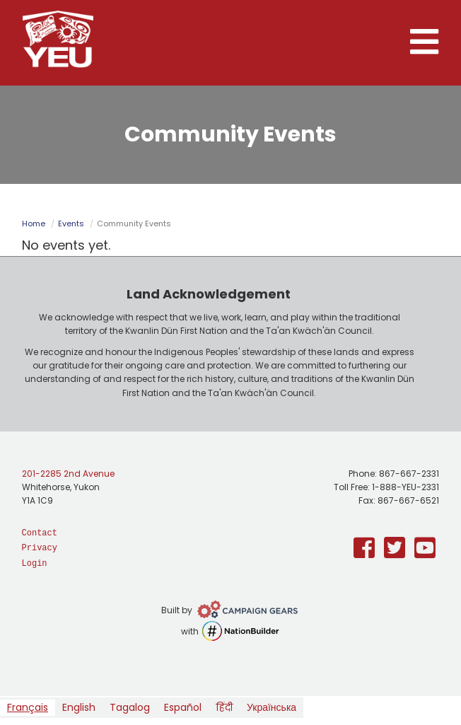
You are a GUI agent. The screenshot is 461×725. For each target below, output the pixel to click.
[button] (424, 42)
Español (183, 707)
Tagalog (130, 707)
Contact (39, 533)
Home (33, 223)
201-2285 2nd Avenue (68, 474)
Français (27, 707)
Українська (271, 707)
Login (34, 564)
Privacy (39, 548)
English (78, 707)
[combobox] (27, 708)
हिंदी (224, 707)
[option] (79, 708)
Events (71, 223)
